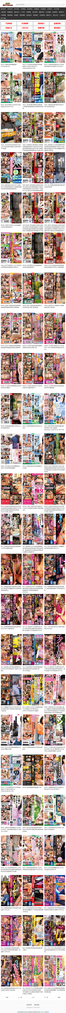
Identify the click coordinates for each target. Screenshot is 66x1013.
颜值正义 (49, 15)
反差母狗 (42, 15)
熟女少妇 (55, 15)
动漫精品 (36, 9)
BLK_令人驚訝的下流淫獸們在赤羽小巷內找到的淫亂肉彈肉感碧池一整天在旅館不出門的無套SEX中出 (54, 668)
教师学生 (61, 12)
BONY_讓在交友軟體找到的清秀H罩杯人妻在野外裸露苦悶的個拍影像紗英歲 (33, 829)
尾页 (59, 997)
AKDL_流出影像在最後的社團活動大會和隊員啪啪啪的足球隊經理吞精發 (33, 106)
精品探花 (29, 15)
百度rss (40, 1012)
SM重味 (28, 12)
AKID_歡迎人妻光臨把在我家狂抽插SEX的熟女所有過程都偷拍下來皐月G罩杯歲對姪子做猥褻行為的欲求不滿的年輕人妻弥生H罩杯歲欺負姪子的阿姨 (54, 228)
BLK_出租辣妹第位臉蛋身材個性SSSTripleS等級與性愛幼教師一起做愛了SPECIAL (10, 949)
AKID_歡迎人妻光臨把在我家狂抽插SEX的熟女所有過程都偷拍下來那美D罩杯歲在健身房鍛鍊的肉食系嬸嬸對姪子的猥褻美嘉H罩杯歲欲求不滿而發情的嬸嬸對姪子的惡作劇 (33, 228)
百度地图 (34, 1012)
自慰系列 (55, 12)
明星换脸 (10, 15)
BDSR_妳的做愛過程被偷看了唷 (32, 787)
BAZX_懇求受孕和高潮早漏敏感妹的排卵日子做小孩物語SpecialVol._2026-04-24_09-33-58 (54, 427)
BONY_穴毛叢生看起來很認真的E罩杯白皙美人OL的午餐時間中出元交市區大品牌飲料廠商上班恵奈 (54, 749)
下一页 (46, 997)
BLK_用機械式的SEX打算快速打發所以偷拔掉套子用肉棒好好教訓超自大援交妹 (11, 708)
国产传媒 (3, 18)
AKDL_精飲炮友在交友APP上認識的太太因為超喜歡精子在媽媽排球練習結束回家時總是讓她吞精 (11, 186)
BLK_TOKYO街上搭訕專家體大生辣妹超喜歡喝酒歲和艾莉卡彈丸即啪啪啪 (54, 949)
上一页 (20, 997)
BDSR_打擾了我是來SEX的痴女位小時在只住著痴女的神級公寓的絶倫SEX (33, 508)
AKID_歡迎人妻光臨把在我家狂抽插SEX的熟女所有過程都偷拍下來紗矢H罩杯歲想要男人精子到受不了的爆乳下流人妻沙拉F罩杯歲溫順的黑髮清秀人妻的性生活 (33, 188)
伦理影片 (49, 9)
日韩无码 (10, 9)
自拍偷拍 (43, 9)
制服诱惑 (10, 12)
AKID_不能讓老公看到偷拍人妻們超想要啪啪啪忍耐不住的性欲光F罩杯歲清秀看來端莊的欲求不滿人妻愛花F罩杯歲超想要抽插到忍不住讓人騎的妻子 (33, 148)
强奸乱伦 (16, 12)
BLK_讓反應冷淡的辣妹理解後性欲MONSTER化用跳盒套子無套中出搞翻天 (11, 668)
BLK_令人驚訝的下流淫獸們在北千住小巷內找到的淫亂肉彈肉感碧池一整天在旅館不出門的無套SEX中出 (33, 628)
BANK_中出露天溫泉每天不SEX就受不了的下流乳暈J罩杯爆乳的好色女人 (54, 347)
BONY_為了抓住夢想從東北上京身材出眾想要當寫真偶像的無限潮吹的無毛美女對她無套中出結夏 (11, 869)
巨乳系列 (35, 12)
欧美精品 (29, 9)
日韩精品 (23, 9)
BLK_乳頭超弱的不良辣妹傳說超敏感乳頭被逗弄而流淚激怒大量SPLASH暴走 (33, 668)
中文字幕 (56, 9)
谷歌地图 (19, 1012)
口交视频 (48, 12)
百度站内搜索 (27, 1012)
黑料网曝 (22, 15)
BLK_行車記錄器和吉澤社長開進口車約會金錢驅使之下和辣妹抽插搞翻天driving (33, 909)
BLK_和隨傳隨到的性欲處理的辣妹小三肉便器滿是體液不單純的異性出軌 (54, 588)
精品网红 (35, 15)
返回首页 (3, 9)
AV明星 (23, 12)
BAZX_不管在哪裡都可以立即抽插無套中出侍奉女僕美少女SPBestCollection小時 (10, 789)
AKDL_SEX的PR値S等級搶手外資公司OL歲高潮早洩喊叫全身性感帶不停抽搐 (11, 146)
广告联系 (45, 1012)
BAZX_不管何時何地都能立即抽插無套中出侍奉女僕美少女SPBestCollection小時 (32, 66)
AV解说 (16, 15)
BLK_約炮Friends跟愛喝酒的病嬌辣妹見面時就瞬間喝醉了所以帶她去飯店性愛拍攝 (54, 990)
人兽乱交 (62, 15)
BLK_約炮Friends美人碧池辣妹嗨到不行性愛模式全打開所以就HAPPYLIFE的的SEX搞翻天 (33, 708)
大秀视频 (3, 15)
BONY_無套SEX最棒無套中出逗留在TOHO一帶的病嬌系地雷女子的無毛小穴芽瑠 (11, 829)
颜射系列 (41, 12)
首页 (7, 997)
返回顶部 (36, 1004)
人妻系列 (3, 12)
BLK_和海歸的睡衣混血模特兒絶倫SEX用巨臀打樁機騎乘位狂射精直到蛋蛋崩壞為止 (11, 588)
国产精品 (16, 9)
